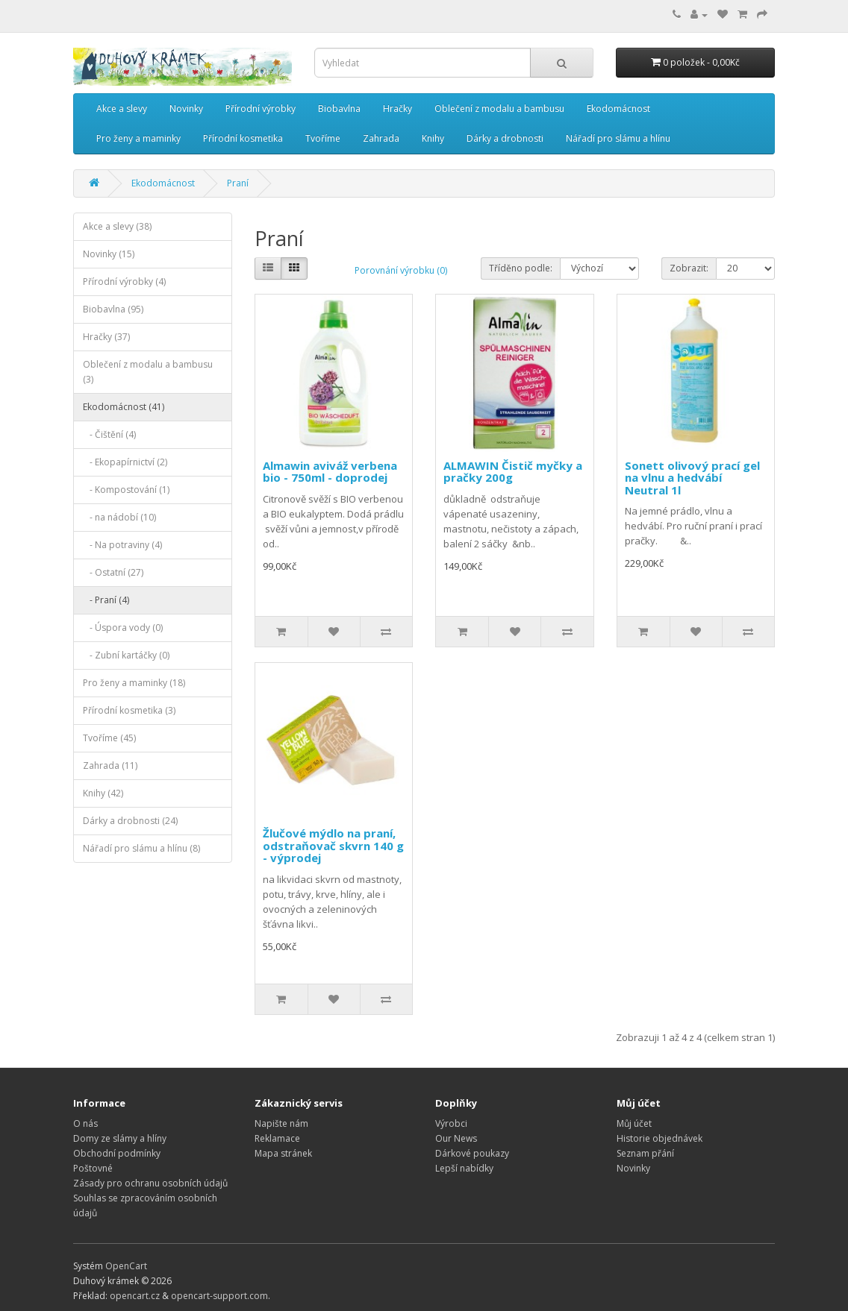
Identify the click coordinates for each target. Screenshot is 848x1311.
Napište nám (281, 1123)
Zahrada (381, 138)
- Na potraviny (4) (122, 544)
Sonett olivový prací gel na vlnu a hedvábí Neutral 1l (692, 477)
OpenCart (126, 1266)
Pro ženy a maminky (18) (134, 682)
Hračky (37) (106, 336)
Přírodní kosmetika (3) (129, 710)
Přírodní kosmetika (243, 138)
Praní (238, 183)
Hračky (397, 108)
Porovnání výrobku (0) (401, 270)
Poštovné (93, 1168)
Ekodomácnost (618, 108)
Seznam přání (645, 1153)
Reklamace (277, 1138)
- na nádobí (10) (119, 517)
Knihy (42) (103, 793)
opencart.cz (135, 1295)
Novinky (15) (108, 254)
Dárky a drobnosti (505, 138)
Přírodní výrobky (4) (124, 281)
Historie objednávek (659, 1138)
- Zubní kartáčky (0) (126, 655)
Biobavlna (339, 108)
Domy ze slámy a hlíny (119, 1138)
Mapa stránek (283, 1153)
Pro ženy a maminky (138, 138)
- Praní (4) (106, 600)
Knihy (433, 138)
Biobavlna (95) (113, 309)
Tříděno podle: (520, 268)
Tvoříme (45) (109, 738)
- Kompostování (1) (126, 489)
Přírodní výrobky (260, 108)
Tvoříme (322, 138)
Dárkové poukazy (472, 1153)
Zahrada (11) (110, 765)
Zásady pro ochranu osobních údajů (150, 1183)
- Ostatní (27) (113, 572)
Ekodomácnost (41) (123, 406)
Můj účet (634, 1123)
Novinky (186, 108)
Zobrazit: (689, 268)
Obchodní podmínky (116, 1153)
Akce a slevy (121, 108)
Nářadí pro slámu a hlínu (618, 138)
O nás (85, 1123)
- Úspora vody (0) (123, 627)
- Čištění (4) (109, 434)
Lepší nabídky (464, 1168)
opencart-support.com (219, 1295)
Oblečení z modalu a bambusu (499, 108)
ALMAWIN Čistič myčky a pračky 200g (512, 471)
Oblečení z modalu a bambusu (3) (148, 372)
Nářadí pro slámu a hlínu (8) (141, 848)
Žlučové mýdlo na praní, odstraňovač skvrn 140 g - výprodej (333, 845)
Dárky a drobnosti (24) (130, 820)
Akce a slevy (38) (117, 226)
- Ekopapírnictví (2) (125, 462)
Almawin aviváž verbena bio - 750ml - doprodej (330, 471)
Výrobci (451, 1123)
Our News (456, 1138)
